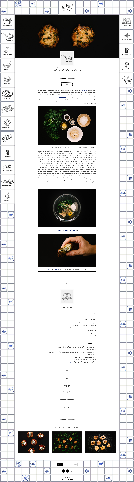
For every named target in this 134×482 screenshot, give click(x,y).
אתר (59, 269)
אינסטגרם (48, 269)
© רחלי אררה (67, 477)
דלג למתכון (67, 84)
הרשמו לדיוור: (67, 462)
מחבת (57, 427)
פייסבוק (55, 269)
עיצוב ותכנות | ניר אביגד (67, 479)
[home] (67, 7)
